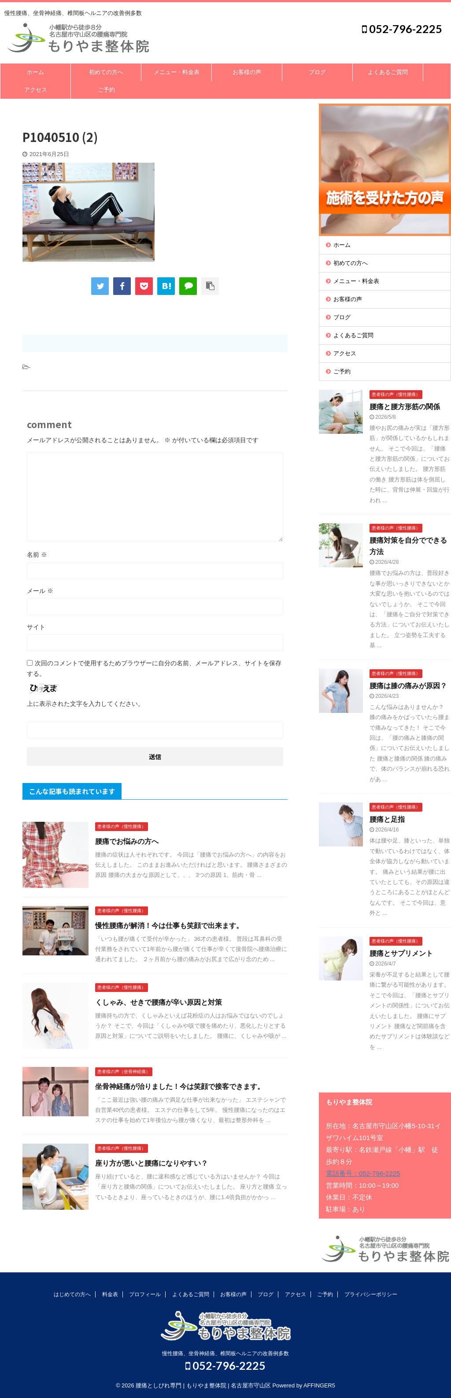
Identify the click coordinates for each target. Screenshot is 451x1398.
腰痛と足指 (387, 819)
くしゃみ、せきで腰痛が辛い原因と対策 (158, 1002)
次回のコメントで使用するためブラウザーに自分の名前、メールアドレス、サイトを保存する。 (154, 668)
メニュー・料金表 (177, 72)
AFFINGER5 (319, 1385)
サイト (36, 626)
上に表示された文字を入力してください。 (85, 703)
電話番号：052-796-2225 (363, 1173)
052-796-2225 (402, 28)
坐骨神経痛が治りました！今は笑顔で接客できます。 (179, 1086)
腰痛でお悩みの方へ (127, 841)
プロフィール (145, 1294)
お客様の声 (247, 72)
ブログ (317, 72)
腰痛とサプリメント (401, 953)
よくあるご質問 (388, 72)
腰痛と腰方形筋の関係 (405, 406)
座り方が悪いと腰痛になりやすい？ (151, 1163)
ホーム (35, 72)
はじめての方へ (72, 1294)
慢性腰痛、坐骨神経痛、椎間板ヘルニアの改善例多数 (225, 1353)
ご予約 (106, 89)
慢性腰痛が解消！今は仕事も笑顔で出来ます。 (169, 925)
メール (40, 590)
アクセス (35, 89)
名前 (37, 554)
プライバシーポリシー (370, 1294)
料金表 (110, 1294)
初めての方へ (106, 72)
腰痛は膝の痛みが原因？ (408, 686)
